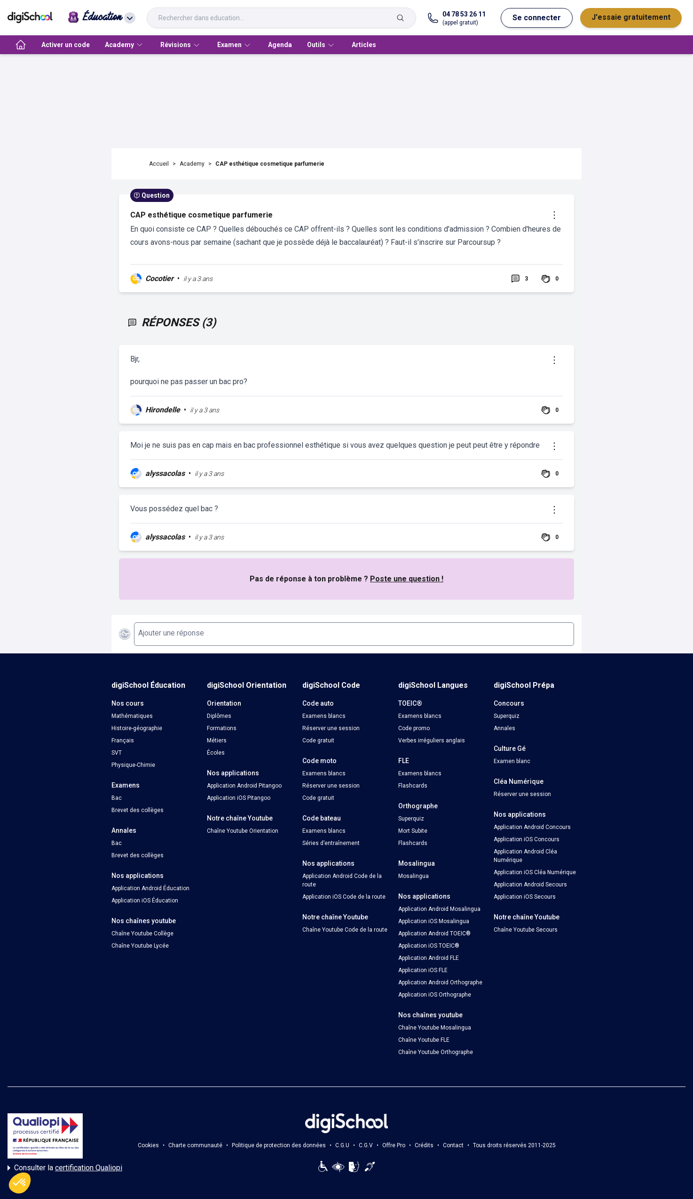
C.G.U (342, 1145)
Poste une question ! (406, 578)
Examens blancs (324, 716)
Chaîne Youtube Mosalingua (434, 1027)
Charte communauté (195, 1145)
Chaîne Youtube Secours (526, 929)
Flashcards (412, 785)
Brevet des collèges (137, 810)
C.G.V (366, 1145)
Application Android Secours (530, 884)
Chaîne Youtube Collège (142, 933)
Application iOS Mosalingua (433, 921)
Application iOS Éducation (144, 900)
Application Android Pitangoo (244, 785)
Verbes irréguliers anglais (431, 740)
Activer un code (65, 44)
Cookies (148, 1145)
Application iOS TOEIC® (428, 945)
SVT (116, 752)
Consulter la (65, 1168)
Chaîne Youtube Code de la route (344, 929)
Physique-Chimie (133, 765)
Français (122, 740)
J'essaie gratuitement (630, 17)
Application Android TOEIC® (434, 933)
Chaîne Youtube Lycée (140, 945)
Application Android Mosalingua (439, 909)
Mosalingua (413, 876)
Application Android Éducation (150, 888)
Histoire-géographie (136, 728)
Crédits (424, 1145)
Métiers (217, 740)
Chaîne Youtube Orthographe (435, 1052)
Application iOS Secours (525, 896)
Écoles (216, 752)
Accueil (159, 164)
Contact (453, 1145)
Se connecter (536, 17)
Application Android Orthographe (440, 982)
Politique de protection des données (279, 1145)
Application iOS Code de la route (344, 896)
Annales (504, 728)
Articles (364, 44)
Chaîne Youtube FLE (423, 1040)
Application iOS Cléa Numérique (535, 872)
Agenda (280, 44)
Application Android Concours (532, 827)
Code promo (414, 728)
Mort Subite (412, 831)
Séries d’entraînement (331, 843)
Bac (116, 798)
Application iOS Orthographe (434, 994)
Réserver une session (331, 728)
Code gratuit (318, 740)
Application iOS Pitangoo (238, 798)
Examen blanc (512, 761)
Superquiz (411, 818)
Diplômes (219, 716)
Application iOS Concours (526, 839)
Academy (192, 164)
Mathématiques (132, 716)
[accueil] (21, 44)
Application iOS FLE (423, 970)
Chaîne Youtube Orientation (242, 831)
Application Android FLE (428, 958)
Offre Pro (393, 1145)
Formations (221, 728)
